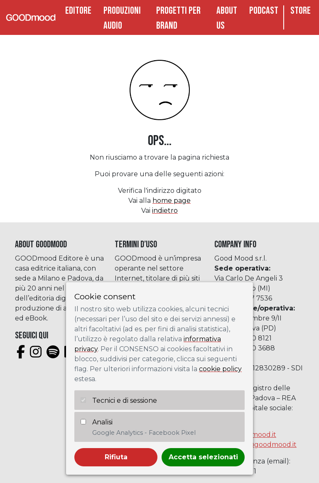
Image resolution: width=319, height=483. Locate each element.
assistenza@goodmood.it (255, 444)
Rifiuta (116, 457)
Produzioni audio (122, 18)
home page (171, 201)
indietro (165, 210)
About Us (226, 18)
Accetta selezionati (203, 457)
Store (300, 11)
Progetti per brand (178, 18)
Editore (78, 11)
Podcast (263, 11)
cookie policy (220, 369)
